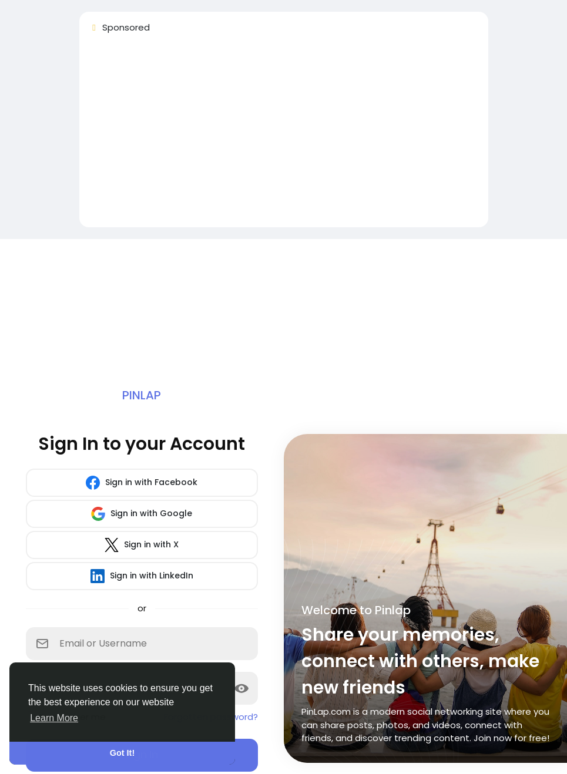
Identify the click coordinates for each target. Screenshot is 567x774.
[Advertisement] (284, 135)
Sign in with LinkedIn (141, 576)
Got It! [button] (122, 753)
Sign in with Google (141, 514)
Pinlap (141, 395)
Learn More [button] (54, 718)
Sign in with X (142, 545)
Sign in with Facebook (141, 483)
